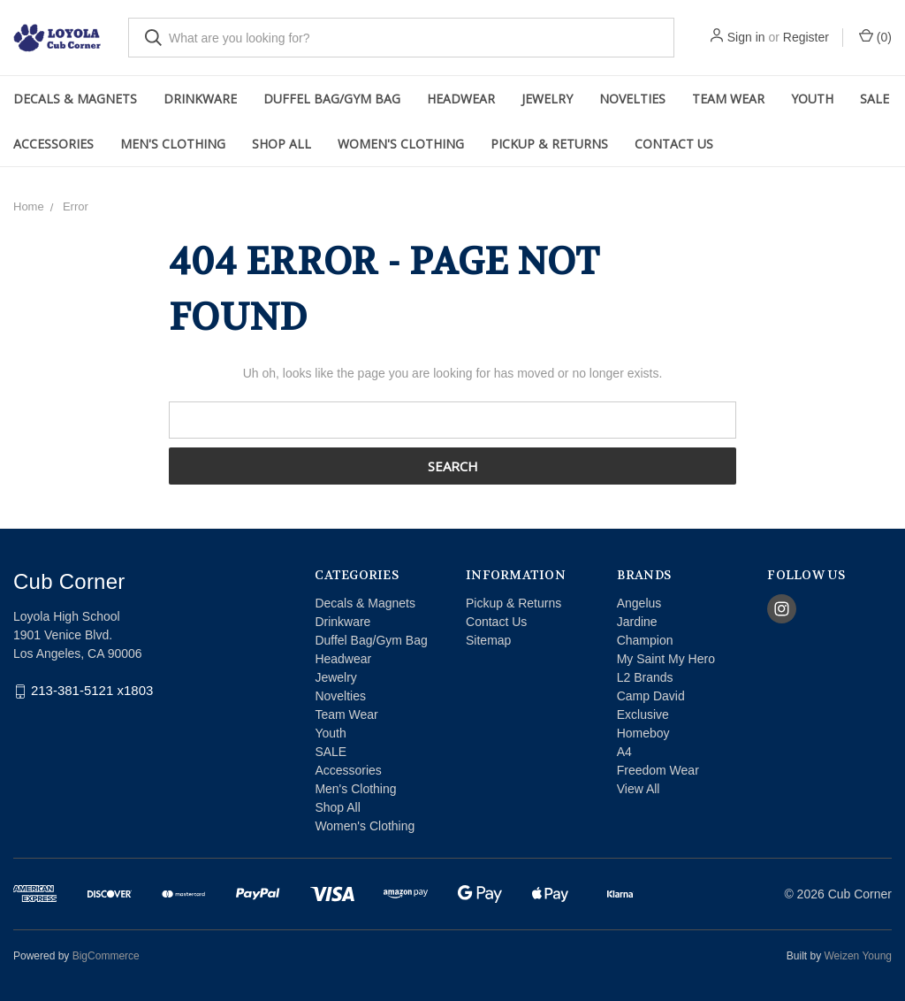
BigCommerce (106, 956)
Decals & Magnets (75, 98)
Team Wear (728, 98)
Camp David (651, 696)
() (875, 36)
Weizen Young (858, 956)
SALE (874, 98)
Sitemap (488, 640)
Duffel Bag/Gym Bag (331, 98)
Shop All (281, 143)
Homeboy (643, 733)
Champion (645, 640)
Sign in (746, 37)
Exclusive (643, 714)
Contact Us (674, 143)
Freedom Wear (658, 770)
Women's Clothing (401, 143)
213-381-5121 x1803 (92, 691)
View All (638, 789)
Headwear (461, 98)
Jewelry (547, 98)
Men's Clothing (172, 143)
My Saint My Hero (666, 659)
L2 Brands (645, 677)
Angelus (639, 603)
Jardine (637, 622)
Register (806, 37)
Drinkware (200, 98)
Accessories (53, 143)
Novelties (632, 98)
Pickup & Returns (549, 143)
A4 (624, 752)
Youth (812, 98)
